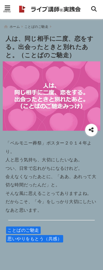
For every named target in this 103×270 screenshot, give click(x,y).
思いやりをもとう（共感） (34, 238)
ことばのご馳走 (23, 230)
